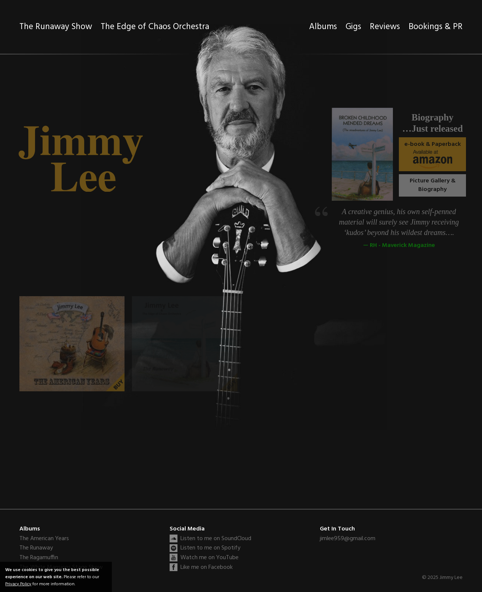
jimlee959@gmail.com (347, 539)
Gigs (353, 27)
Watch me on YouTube (209, 558)
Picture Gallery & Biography (436, 185)
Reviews (385, 27)
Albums (323, 27)
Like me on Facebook (206, 567)
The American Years (44, 539)
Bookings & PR (436, 27)
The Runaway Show (55, 27)
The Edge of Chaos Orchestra (155, 27)
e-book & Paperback (439, 154)
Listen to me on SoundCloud (215, 539)
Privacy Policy (18, 584)
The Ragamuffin (38, 558)
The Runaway (36, 548)
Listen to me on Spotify (210, 548)
